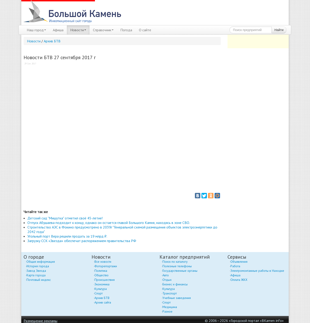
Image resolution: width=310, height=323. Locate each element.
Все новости (102, 262)
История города (38, 266)
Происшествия (104, 280)
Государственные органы (179, 271)
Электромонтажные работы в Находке (257, 271)
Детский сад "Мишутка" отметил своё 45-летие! (65, 218)
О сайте (145, 30)
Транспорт (169, 293)
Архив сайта (102, 302)
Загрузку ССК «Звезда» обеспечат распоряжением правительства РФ (81, 240)
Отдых (167, 280)
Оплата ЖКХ (238, 280)
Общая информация (41, 262)
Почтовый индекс (39, 280)
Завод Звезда (36, 271)
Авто (165, 275)
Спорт (98, 293)
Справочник (103, 30)
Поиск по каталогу (175, 262)
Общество (101, 275)
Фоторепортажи (105, 266)
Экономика (101, 284)
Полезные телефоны (177, 266)
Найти (278, 30)
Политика (100, 271)
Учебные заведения (176, 298)
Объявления (238, 262)
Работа (235, 266)
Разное (167, 311)
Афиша (58, 30)
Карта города (36, 275)
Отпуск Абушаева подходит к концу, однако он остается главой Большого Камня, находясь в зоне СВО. (108, 222)
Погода (126, 30)
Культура (100, 289)
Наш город (36, 30)
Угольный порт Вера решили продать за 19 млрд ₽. (67, 236)
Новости (78, 30)
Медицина (169, 307)
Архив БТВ (52, 41)
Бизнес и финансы (175, 284)
